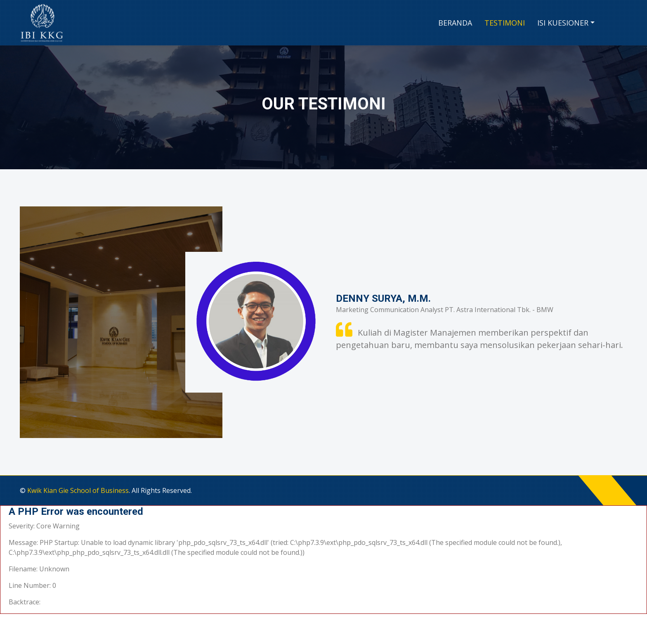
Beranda (455, 23)
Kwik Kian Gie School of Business (78, 490)
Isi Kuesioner (562, 23)
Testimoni (504, 23)
